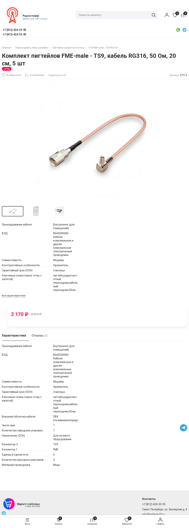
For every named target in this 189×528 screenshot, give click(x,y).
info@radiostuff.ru (153, 514)
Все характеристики (13, 299)
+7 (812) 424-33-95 (153, 504)
